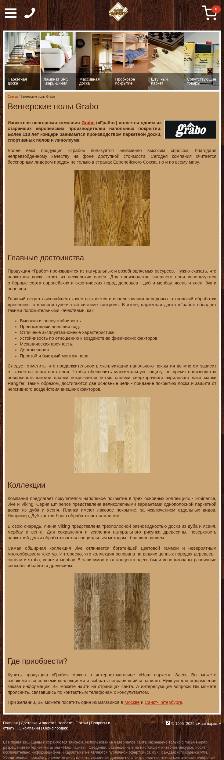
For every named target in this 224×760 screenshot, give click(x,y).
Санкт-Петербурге (163, 702)
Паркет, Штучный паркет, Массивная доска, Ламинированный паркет (118, 12)
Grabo (88, 122)
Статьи (13, 96)
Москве (132, 702)
